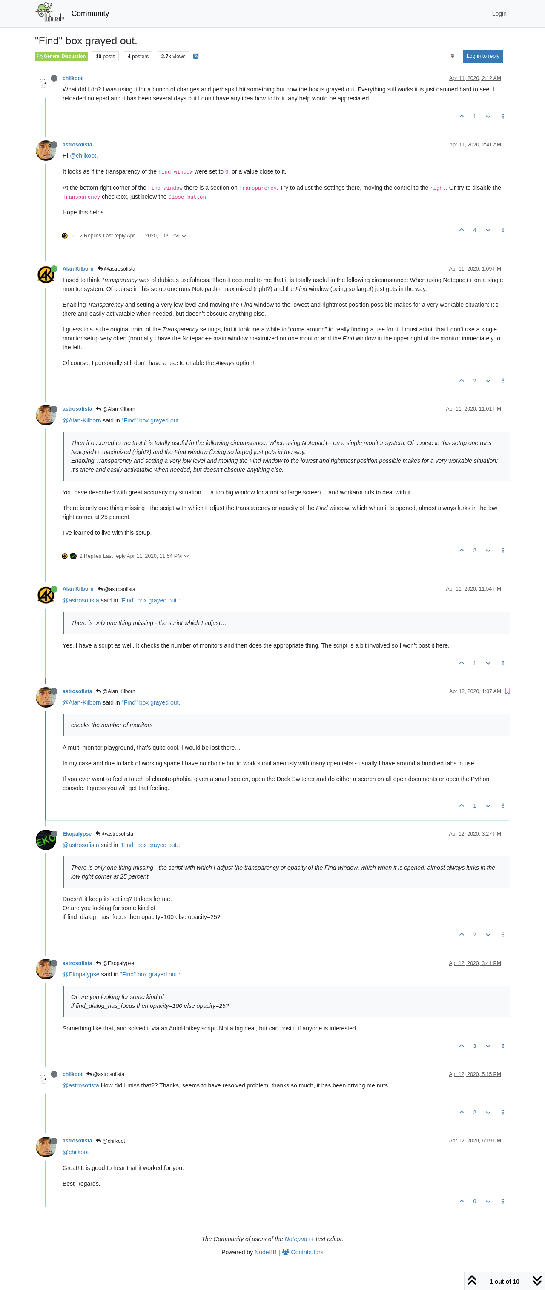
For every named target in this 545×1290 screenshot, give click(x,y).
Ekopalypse (77, 834)
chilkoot (73, 78)
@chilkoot (83, 155)
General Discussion (61, 56)
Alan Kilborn (78, 269)
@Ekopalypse (115, 963)
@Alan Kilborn (115, 409)
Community (90, 13)
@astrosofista (116, 269)
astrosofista (77, 145)
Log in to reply (483, 56)
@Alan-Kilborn (82, 420)
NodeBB (266, 1252)
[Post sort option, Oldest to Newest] (452, 56)
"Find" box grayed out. (151, 420)
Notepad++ (299, 1239)
